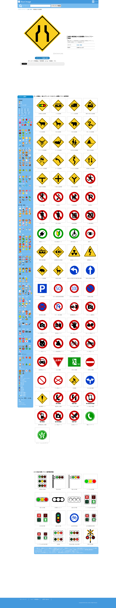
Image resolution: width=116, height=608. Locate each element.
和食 (20, 206)
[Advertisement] (81, 22)
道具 (27, 329)
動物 (19, 148)
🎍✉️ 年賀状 (22, 395)
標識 (31, 9)
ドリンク (21, 227)
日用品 (23, 329)
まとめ (95, 1)
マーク (25, 336)
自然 (25, 118)
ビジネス (20, 276)
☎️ (23, 331)
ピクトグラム (22, 404)
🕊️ (29, 177)
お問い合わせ (45, 599)
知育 (28, 284)
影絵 (29, 148)
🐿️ (23, 163)
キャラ (23, 148)
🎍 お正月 (21, 375)
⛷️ (20, 319)
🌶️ (29, 241)
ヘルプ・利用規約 (34, 599)
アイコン (20, 336)
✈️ (29, 261)
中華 (27, 206)
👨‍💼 (20, 279)
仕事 (25, 276)
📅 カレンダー (22, 115)
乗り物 (20, 254)
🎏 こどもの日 (22, 105)
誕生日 (20, 355)
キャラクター (21, 344)
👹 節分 (21, 376)
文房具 (24, 284)
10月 (25, 112)
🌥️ (20, 140)
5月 (28, 109)
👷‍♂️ (26, 279)
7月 (25, 110)
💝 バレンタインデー (24, 378)
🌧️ (23, 140)
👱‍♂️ (20, 271)
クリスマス (22, 362)
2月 (28, 113)
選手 (25, 309)
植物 (22, 118)
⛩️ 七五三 (21, 391)
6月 (22, 110)
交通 (28, 9)
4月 (25, 109)
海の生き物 (22, 183)
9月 (22, 112)
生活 (23, 266)
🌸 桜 (20, 103)
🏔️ (26, 143)
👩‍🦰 (29, 269)
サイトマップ (23, 599)
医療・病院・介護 (23, 296)
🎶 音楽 (20, 322)
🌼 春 (20, 102)
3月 (22, 109)
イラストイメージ (21, 9)
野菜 (19, 234)
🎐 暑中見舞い (22, 394)
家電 (19, 329)
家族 (19, 266)
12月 (22, 113)
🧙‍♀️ (29, 371)
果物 (23, 234)
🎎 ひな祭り (22, 380)
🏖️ (29, 143)
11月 (29, 112)
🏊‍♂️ (29, 316)
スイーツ (21, 218)
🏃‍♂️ (26, 291)
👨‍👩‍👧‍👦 (20, 274)
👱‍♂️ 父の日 (21, 384)
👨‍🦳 (23, 271)
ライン (23, 399)
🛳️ (23, 264)
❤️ (23, 301)
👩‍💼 (23, 279)
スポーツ (20, 309)
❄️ (26, 140)
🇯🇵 (26, 341)
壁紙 (20, 401)
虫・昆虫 (21, 195)
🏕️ (26, 319)
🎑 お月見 (21, 389)
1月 (26, 113)
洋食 (23, 206)
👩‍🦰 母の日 (21, 383)
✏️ (29, 286)
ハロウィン (22, 368)
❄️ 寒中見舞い (22, 392)
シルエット (22, 403)
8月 (28, 110)
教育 (19, 284)
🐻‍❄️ (29, 155)
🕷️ (23, 373)
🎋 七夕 (21, 386)
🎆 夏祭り (21, 387)
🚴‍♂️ (29, 259)
